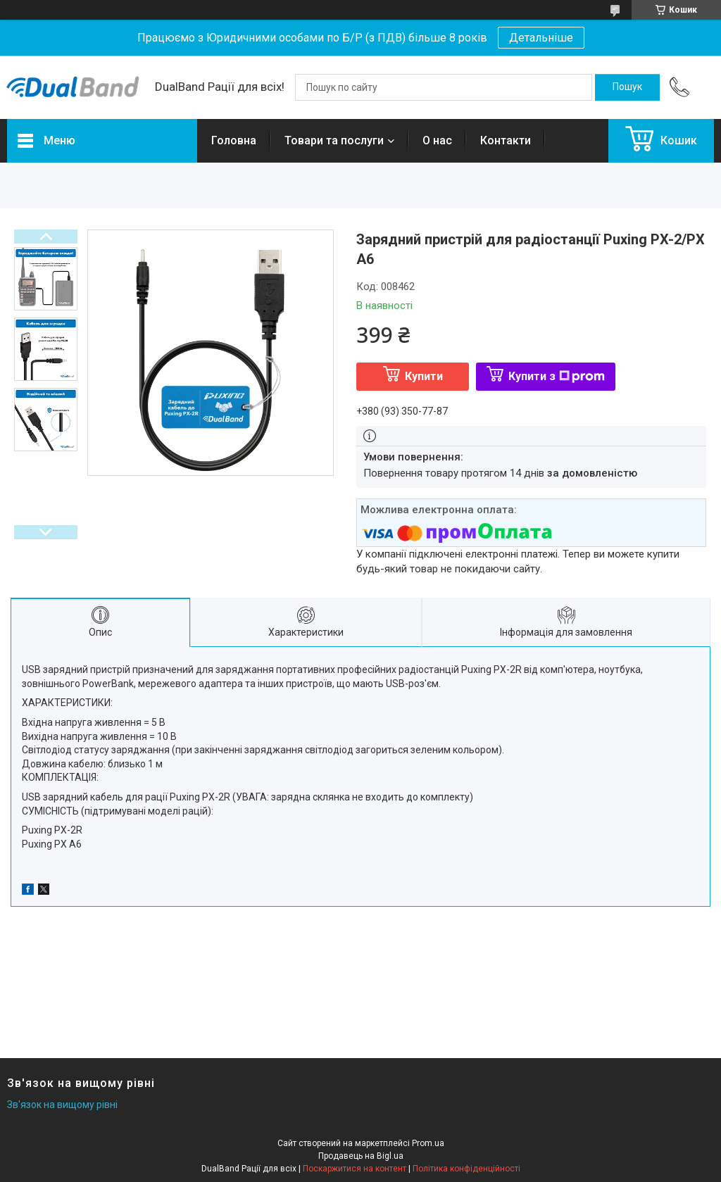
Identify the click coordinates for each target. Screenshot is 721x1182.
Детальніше (541, 37)
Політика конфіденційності (466, 1169)
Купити (424, 376)
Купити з (556, 376)
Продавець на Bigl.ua (360, 1156)
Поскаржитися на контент (354, 1169)
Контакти (505, 140)
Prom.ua (428, 1143)
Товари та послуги (334, 140)
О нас (437, 140)
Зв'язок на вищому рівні (62, 1104)
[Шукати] (627, 87)
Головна (233, 140)
